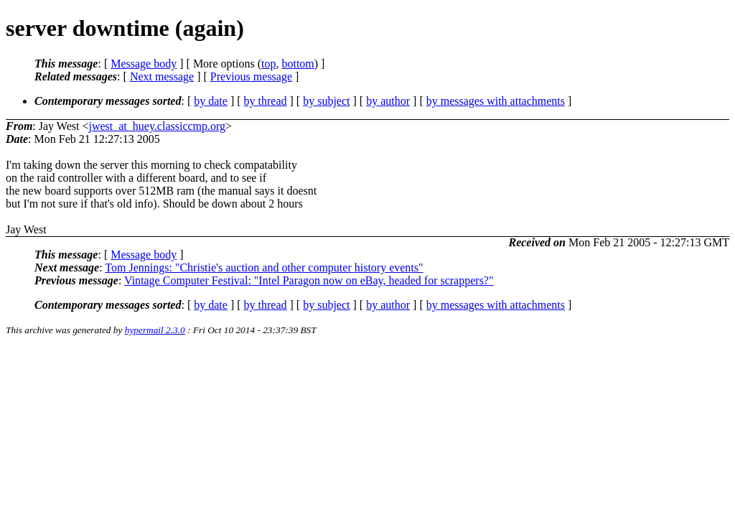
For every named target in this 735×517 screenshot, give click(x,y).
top (268, 63)
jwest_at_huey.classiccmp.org (156, 126)
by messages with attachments (495, 101)
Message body (144, 63)
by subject (326, 101)
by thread (265, 101)
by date (211, 101)
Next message (162, 76)
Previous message (251, 76)
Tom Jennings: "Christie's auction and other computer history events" (264, 267)
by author (388, 101)
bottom (297, 63)
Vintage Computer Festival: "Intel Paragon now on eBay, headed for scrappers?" (308, 280)
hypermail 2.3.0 (155, 330)
